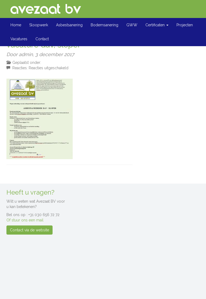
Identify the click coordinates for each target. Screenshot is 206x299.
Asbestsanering (69, 25)
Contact (42, 39)
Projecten (184, 25)
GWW (131, 25)
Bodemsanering (104, 25)
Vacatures (18, 39)
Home (15, 25)
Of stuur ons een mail (24, 220)
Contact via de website (29, 230)
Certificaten (156, 25)
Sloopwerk (38, 25)
